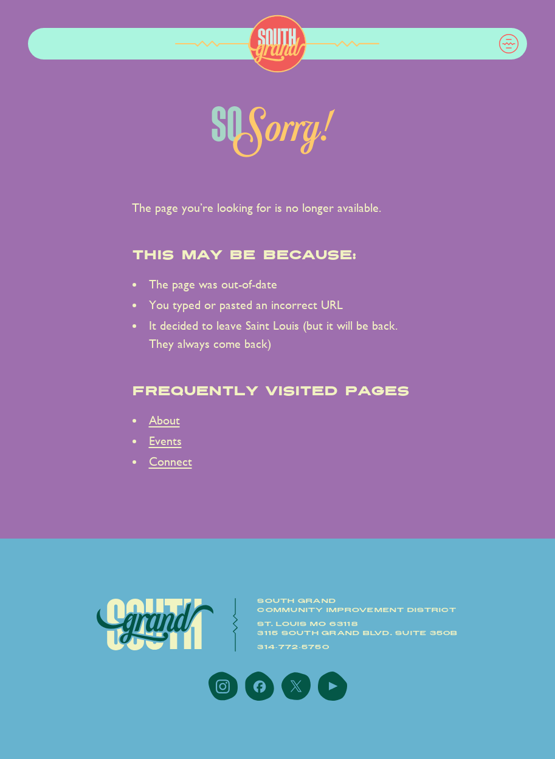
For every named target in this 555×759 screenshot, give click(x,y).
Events (165, 441)
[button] (509, 43)
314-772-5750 (293, 647)
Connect (170, 462)
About (164, 420)
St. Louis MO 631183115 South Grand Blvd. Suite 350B (357, 629)
